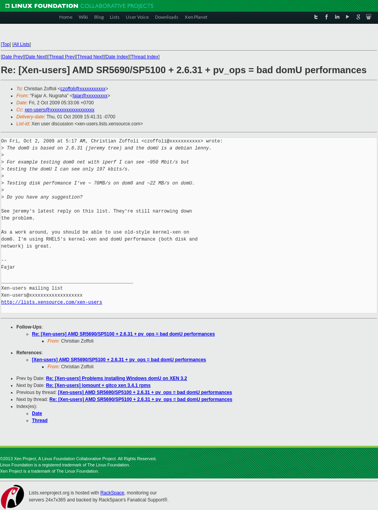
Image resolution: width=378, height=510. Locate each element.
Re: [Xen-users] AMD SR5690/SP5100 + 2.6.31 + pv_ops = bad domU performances (123, 334)
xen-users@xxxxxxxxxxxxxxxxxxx (59, 110)
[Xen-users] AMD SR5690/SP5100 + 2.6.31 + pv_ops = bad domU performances (119, 359)
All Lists (22, 44)
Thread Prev (61, 57)
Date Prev (12, 57)
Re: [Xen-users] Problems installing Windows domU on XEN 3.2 (116, 378)
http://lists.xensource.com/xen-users (51, 302)
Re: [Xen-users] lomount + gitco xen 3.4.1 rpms (98, 385)
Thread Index (145, 57)
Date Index (117, 57)
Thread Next (90, 57)
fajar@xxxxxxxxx (90, 95)
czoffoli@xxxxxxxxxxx (82, 88)
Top (5, 44)
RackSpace (112, 493)
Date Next (35, 57)
